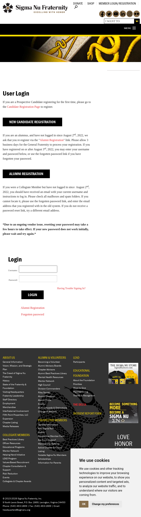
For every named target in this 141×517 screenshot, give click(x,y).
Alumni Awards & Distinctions (52, 407)
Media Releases (11, 426)
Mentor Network (11, 450)
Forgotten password (32, 314)
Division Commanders (49, 388)
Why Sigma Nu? (46, 428)
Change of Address (47, 411)
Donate (78, 3)
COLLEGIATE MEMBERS (16, 435)
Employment (9, 403)
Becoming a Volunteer (49, 361)
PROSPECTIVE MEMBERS (52, 420)
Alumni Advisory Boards (49, 365)
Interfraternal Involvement (16, 411)
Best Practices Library (13, 439)
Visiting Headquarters (13, 391)
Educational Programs (13, 447)
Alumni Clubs (44, 400)
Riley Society (44, 392)
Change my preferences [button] (105, 504)
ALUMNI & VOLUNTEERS (52, 357)
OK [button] (84, 504)
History (6, 380)
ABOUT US (9, 357)
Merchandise (9, 407)
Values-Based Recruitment (16, 462)
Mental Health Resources (50, 377)
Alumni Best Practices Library (52, 373)
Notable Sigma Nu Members (52, 455)
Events (6, 477)
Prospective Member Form (51, 436)
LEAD (76, 357)
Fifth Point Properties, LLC (15, 414)
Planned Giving (80, 391)
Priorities (77, 384)
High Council (44, 384)
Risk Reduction (10, 473)
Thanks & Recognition (84, 395)
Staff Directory (10, 399)
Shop (90, 3)
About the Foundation (84, 380)
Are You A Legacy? (47, 439)
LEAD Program (10, 458)
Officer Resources (11, 443)
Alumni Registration (52, 140)
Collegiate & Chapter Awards (17, 481)
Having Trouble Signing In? (71, 288)
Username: (13, 270)
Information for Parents (49, 462)
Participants (79, 361)
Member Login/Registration (117, 3)
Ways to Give (79, 387)
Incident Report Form (87, 413)
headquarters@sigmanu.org (16, 509)
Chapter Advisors (46, 369)
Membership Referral (48, 443)
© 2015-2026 (10, 498)
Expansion (8, 418)
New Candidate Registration (32, 122)
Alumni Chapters (46, 396)
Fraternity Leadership (13, 395)
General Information (13, 361)
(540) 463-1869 (18, 506)
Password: (13, 280)
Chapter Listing (10, 422)
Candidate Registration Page (23, 106)
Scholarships (44, 458)
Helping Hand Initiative (14, 454)
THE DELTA (79, 404)
